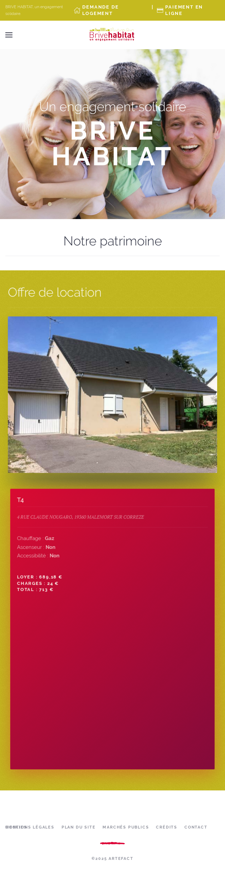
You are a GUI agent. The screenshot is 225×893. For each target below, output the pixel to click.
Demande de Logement (100, 10)
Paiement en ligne (184, 10)
